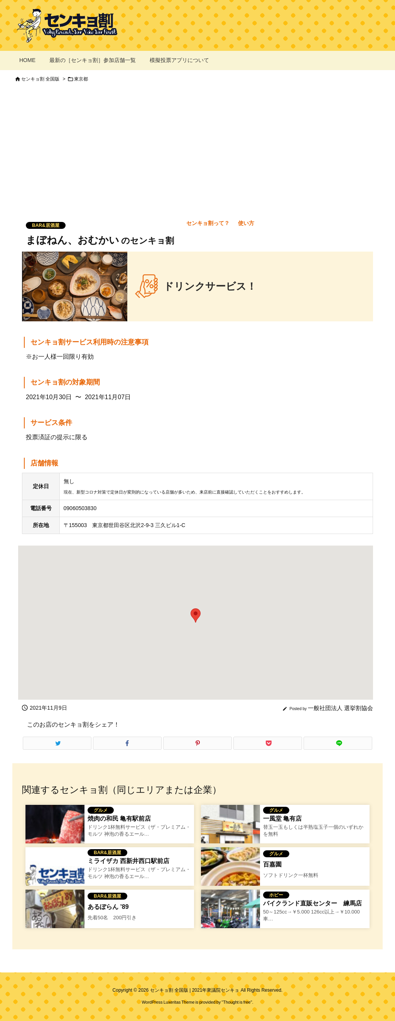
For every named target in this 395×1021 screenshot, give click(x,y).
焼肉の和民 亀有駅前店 (119, 818)
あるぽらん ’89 (108, 906)
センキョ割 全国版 (40, 79)
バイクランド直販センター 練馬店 (312, 903)
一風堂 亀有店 (282, 818)
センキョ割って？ (208, 223)
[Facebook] (127, 743)
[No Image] (54, 876)
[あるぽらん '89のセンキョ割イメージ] (54, 918)
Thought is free (236, 1002)
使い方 (246, 223)
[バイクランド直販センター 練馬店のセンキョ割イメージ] (230, 918)
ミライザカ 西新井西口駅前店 (128, 861)
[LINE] (338, 743)
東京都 (81, 79)
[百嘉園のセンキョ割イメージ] (230, 876)
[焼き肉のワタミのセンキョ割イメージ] (54, 834)
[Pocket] (267, 743)
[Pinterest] (197, 743)
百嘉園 (272, 864)
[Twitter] (57, 743)
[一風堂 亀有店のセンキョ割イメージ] (230, 834)
